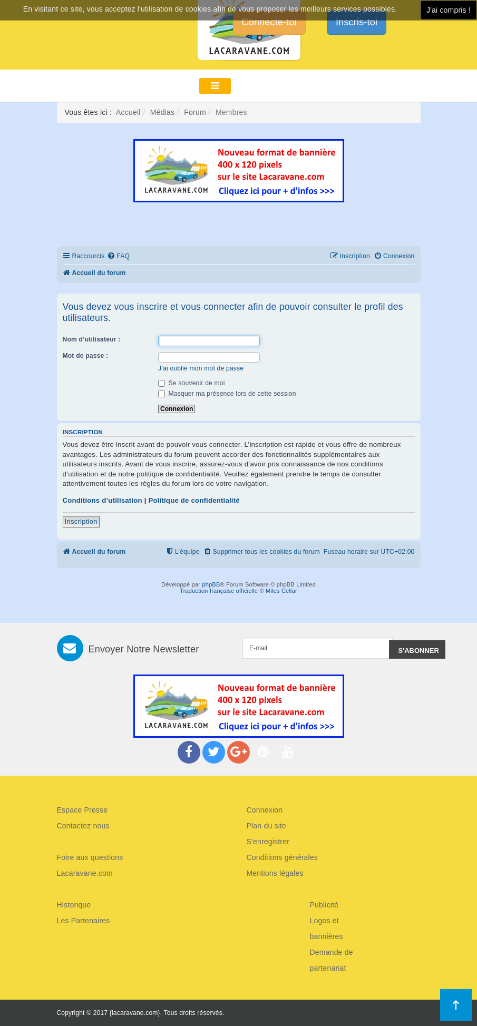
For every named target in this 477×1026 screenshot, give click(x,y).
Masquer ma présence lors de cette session (227, 393)
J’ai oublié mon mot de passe (201, 368)
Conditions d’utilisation (102, 500)
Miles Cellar (281, 591)
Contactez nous (83, 826)
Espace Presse (82, 810)
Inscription (81, 521)
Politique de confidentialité (193, 500)
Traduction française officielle (219, 591)
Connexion (265, 810)
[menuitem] (118, 256)
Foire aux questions (90, 857)
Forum (195, 112)
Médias (162, 112)
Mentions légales (275, 873)
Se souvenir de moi (191, 383)
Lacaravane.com (85, 873)
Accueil (128, 112)
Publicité (324, 905)
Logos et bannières (326, 928)
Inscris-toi (356, 22)
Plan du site (267, 826)
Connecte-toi (269, 22)
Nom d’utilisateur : (92, 339)
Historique (74, 905)
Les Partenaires (83, 920)
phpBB (211, 584)
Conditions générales (282, 857)
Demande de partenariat (331, 960)
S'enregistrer (268, 841)
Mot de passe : (86, 355)
